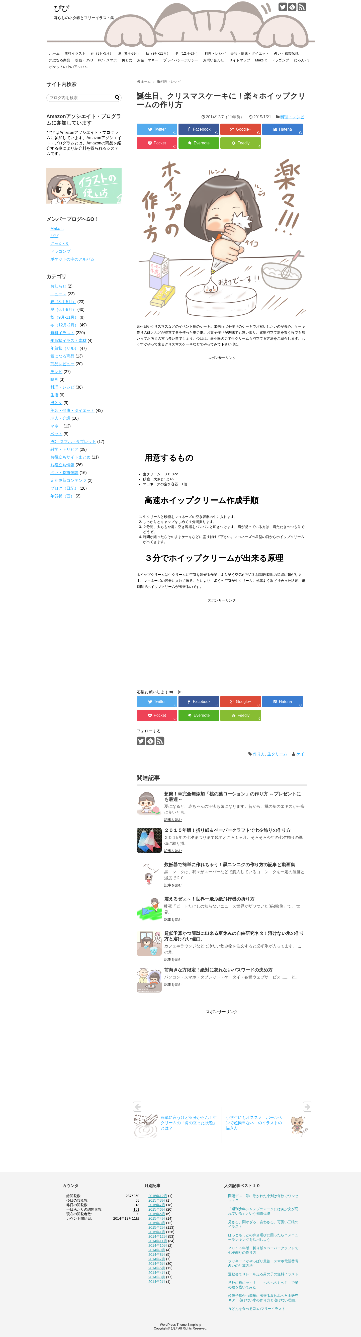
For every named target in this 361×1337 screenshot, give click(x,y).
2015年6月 (156, 1209)
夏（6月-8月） (129, 53)
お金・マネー (147, 60)
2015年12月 (157, 1196)
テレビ (56, 372)
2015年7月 (156, 1205)
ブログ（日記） (64, 488)
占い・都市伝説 (286, 53)
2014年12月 (157, 1236)
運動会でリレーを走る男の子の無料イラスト (263, 1274)
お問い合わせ (213, 60)
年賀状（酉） (62, 496)
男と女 (127, 60)
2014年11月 (157, 1241)
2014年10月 (157, 1245)
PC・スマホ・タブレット (73, 441)
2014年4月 (156, 1273)
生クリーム (277, 754)
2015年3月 (156, 1223)
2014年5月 (156, 1268)
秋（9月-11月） (158, 53)
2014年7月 (156, 1259)
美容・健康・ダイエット (249, 53)
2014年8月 (156, 1255)
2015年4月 (156, 1218)
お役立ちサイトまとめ (70, 457)
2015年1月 (156, 1232)
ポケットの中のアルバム (68, 67)
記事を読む (173, 820)
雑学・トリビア (64, 449)
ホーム (54, 53)
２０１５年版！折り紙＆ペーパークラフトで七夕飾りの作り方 (227, 830)
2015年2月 (156, 1227)
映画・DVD (84, 60)
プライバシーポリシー (180, 60)
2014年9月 (156, 1250)
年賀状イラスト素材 (68, 340)
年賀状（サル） (64, 348)
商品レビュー (62, 364)
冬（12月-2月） (187, 53)
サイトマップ (239, 60)
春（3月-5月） (102, 53)
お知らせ (58, 286)
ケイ (300, 754)
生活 (54, 395)
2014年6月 (156, 1264)
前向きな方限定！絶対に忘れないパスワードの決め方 (218, 969)
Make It (261, 60)
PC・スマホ (107, 60)
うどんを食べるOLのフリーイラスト (257, 1309)
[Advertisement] (222, 396)
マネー (56, 426)
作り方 (259, 754)
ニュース (58, 294)
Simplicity (194, 1324)
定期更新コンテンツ (68, 480)
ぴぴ (61, 8)
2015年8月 (156, 1200)
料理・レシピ (215, 53)
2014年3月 (156, 1277)
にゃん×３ (302, 60)
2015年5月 (156, 1214)
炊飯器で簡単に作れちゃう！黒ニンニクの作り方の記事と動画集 (229, 864)
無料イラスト (74, 53)
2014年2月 (156, 1282)
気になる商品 (59, 60)
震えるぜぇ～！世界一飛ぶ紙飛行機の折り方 (209, 899)
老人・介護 (60, 418)
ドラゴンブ (280, 60)
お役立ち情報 (62, 465)
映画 (54, 379)
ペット (56, 434)
